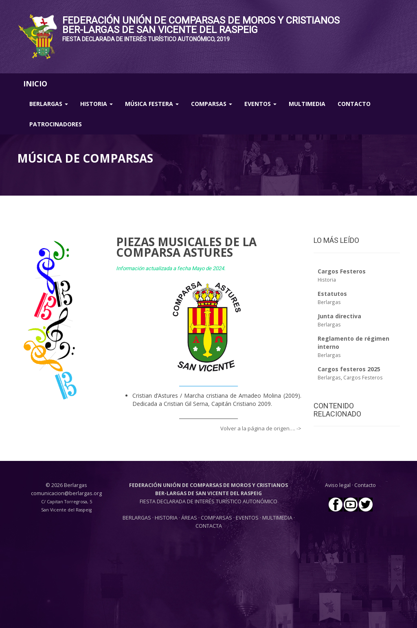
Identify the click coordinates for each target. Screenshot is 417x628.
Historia (96, 104)
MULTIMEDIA (277, 517)
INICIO (35, 83)
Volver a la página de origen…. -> (260, 428)
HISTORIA (167, 517)
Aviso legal (338, 485)
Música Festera (152, 104)
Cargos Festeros (363, 377)
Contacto (354, 104)
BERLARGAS (137, 517)
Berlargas (48, 104)
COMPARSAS (217, 517)
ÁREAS (189, 517)
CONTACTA (208, 525)
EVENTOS (248, 517)
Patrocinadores (55, 124)
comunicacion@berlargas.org (66, 493)
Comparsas (211, 104)
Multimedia (307, 104)
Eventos (260, 104)
